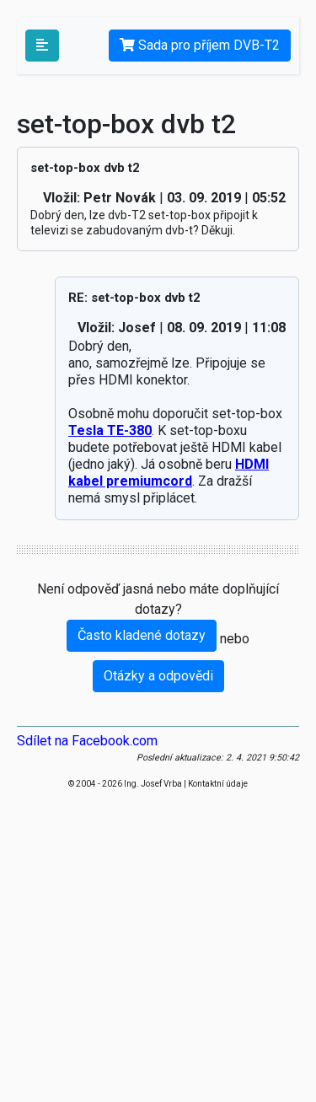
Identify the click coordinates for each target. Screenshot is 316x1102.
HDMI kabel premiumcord (168, 472)
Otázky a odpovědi (158, 676)
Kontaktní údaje (218, 783)
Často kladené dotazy (142, 635)
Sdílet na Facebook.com (87, 741)
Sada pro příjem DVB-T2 (200, 45)
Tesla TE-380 (110, 430)
